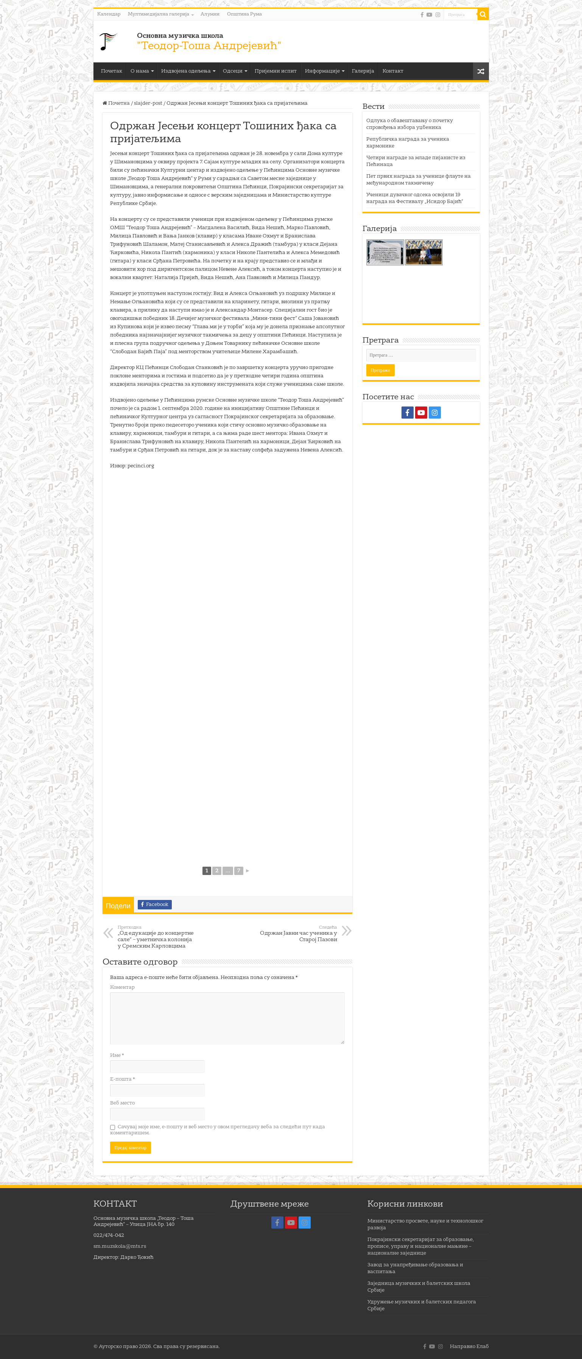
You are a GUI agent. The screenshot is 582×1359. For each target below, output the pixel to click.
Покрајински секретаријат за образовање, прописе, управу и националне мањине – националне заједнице (420, 1246)
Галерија (363, 71)
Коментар (122, 987)
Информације (322, 71)
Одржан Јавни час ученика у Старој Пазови (298, 933)
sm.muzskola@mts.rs (119, 1246)
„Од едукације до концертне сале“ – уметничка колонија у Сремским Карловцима (156, 937)
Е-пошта (122, 1079)
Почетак (111, 71)
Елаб (482, 1346)
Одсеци (233, 71)
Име (117, 1055)
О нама (140, 71)
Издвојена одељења (186, 71)
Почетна (116, 103)
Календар (108, 14)
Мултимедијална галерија (158, 14)
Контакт (393, 71)
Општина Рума (244, 14)
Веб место (122, 1103)
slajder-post (148, 103)
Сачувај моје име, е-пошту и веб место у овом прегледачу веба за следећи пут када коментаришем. (217, 1130)
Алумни (210, 14)
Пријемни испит (276, 71)
